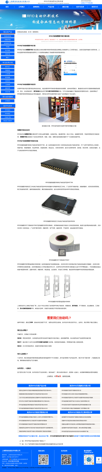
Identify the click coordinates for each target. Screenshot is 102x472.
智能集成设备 (7, 36)
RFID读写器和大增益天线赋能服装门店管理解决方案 (76, 408)
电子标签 (7, 50)
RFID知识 (7, 110)
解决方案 (65, 7)
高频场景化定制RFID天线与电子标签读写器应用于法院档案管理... (36, 427)
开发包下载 (8, 117)
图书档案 (7, 77)
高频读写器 (8, 39)
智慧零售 (7, 81)
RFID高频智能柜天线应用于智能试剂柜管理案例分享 (33, 424)
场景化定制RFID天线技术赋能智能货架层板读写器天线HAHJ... (35, 390)
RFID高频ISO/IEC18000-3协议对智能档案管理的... (75, 394)
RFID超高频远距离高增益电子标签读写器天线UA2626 (33, 404)
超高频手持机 (43, 467)
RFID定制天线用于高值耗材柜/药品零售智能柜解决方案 (76, 404)
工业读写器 (31, 467)
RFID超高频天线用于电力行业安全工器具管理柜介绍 (76, 401)
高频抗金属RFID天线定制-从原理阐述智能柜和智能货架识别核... (79, 424)
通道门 (7, 57)
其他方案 (7, 91)
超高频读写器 (7, 43)
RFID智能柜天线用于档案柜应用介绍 (71, 390)
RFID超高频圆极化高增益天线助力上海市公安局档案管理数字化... (36, 417)
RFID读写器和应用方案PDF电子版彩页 (62, 436)
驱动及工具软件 (7, 120)
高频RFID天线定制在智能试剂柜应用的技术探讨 (74, 420)
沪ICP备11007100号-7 (13, 457)
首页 (7, 7)
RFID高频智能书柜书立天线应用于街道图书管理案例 (33, 420)
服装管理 (7, 88)
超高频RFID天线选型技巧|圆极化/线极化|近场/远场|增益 (76, 417)
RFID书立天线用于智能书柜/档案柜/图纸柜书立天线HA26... (34, 401)
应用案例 (7, 101)
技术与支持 (80, 7)
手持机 (7, 46)
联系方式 (95, 7)
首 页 (29, 32)
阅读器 (49, 467)
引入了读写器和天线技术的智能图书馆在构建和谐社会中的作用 (44, 444)
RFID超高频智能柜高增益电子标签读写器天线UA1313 (33, 408)
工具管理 (7, 84)
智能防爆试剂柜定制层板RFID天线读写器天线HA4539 (33, 394)
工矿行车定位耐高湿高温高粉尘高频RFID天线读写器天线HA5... (36, 397)
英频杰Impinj (18, 467)
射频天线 (7, 54)
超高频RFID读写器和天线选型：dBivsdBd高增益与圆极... (77, 427)
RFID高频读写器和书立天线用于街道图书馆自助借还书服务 (77, 397)
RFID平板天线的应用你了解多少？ (35, 441)
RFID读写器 (25, 467)
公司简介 (22, 7)
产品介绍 (51, 7)
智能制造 (7, 70)
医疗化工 (7, 66)
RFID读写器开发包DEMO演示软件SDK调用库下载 (75, 431)
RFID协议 (7, 113)
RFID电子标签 (11, 467)
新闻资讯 (36, 7)
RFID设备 (37, 467)
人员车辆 (7, 74)
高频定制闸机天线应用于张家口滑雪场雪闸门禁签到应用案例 (35, 431)
